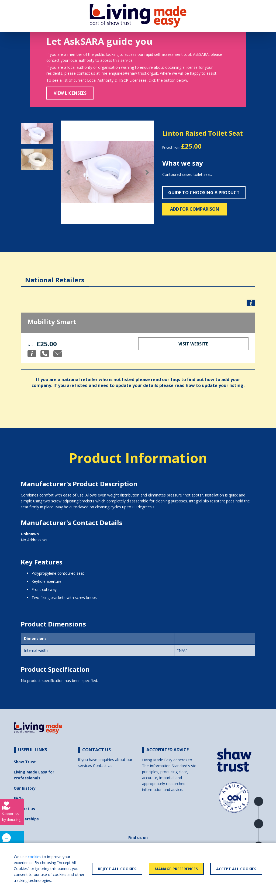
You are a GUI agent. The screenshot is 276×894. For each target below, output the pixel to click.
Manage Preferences (176, 868)
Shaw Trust (25, 761)
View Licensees (70, 93)
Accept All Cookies (236, 868)
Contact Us (102, 765)
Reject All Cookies (117, 868)
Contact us (24, 808)
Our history (25, 788)
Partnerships (26, 818)
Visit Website (193, 344)
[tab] (55, 275)
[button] (68, 172)
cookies (34, 856)
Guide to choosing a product (204, 193)
